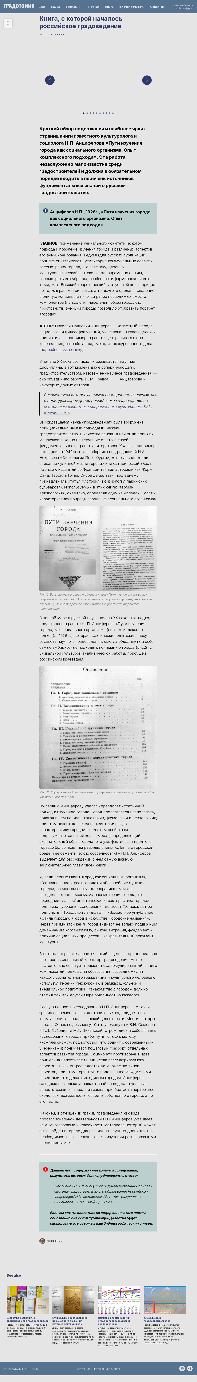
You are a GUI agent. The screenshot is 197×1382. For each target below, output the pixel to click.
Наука (55, 7)
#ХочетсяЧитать (131, 7)
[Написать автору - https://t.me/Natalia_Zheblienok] (190, 1377)
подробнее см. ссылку (61, 353)
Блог (41, 7)
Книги (109, 7)
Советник (157, 7)
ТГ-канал (93, 7)
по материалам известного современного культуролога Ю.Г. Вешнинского (98, 410)
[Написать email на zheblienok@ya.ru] (182, 1377)
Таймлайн (73, 7)
